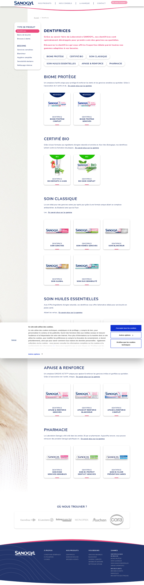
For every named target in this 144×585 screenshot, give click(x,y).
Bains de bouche (24, 35)
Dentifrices (21, 31)
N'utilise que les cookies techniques (126, 570)
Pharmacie (115, 63)
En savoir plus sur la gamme (80, 85)
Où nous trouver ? (119, 4)
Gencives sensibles (25, 50)
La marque (86, 4)
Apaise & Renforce (90, 63)
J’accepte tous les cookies (126, 555)
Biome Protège (54, 56)
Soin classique (100, 56)
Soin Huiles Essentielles (59, 63)
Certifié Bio (77, 56)
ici (54, 572)
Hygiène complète (24, 57)
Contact (103, 4)
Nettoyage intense (24, 65)
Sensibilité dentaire (25, 61)
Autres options (34, 581)
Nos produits (46, 4)
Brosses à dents (23, 39)
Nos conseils (67, 4)
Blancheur (21, 54)
